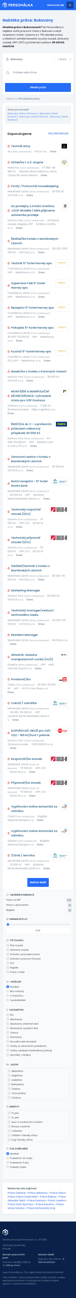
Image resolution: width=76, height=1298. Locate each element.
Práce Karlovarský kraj (41, 1208)
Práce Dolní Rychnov (20, 1204)
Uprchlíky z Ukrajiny (18, 1054)
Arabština (15, 1080)
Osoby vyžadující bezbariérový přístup (29, 1050)
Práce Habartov (38, 1193)
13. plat (13, 1113)
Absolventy (14, 1019)
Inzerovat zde (55, 5)
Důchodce (14, 1037)
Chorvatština (17, 1093)
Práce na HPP (13, 899)
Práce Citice (57, 1193)
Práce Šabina (48, 1197)
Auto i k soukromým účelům (25, 1122)
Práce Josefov (57, 1200)
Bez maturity (15, 991)
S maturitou (14, 995)
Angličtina (15, 1075)
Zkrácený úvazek (17, 949)
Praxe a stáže (15, 972)
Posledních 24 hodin (19, 1158)
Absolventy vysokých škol (22, 1028)
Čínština (14, 1097)
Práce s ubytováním (17, 905)
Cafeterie (15, 1130)
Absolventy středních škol (22, 1023)
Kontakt (7, 1248)
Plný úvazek (14, 945)
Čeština (14, 1088)
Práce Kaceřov (45, 1204)
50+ (10, 1015)
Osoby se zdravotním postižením (26, 1046)
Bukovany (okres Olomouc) (23, 113)
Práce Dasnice (17, 1193)
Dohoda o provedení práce (23, 954)
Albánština (15, 1071)
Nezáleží (12, 986)
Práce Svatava (36, 1200)
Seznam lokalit (46, 1254)
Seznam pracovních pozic (14, 1256)
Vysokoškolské (16, 1000)
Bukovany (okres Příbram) (34, 116)
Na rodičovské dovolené (21, 1041)
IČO (10, 963)
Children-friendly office (22, 1135)
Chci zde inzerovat (58, 133)
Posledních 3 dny (17, 1162)
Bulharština (16, 1084)
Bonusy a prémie (19, 1126)
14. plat (13, 1117)
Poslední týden (16, 1167)
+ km (62, 59)
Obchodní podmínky (14, 1245)
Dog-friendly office (20, 1139)
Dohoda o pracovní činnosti (23, 958)
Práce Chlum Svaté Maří (23, 1197)
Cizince (12, 1032)
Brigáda (10, 910)
